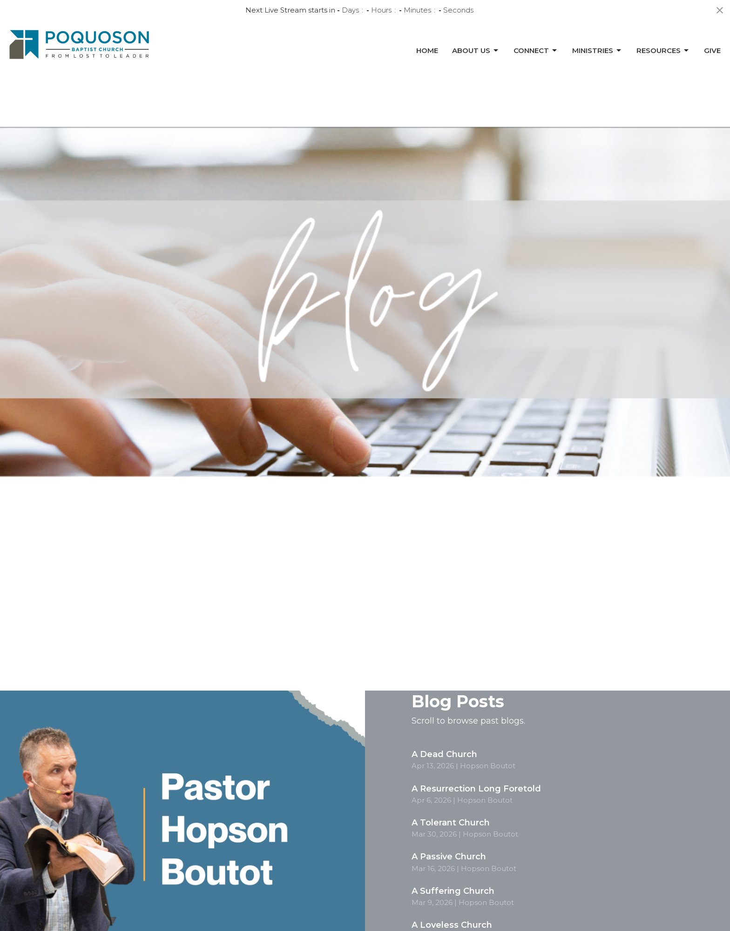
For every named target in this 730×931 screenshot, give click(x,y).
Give (712, 50)
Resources (663, 50)
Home (427, 50)
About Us (476, 50)
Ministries (597, 50)
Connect (536, 50)
